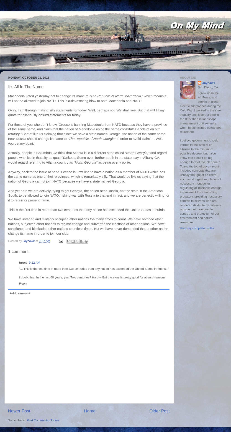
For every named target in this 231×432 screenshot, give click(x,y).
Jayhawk (208, 83)
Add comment (20, 293)
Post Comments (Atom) (43, 420)
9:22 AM (34, 262)
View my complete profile (197, 228)
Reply (23, 283)
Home (89, 411)
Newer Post (19, 411)
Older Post (159, 411)
